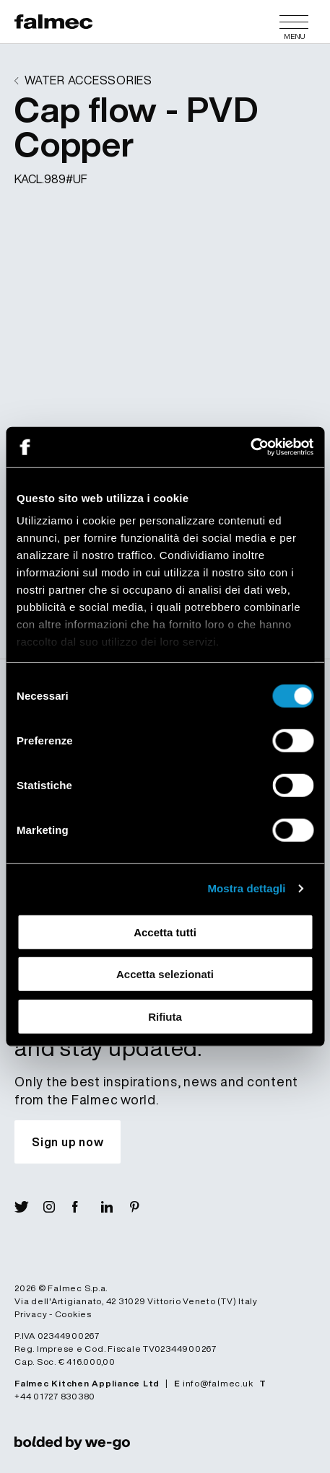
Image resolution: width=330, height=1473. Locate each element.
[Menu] (294, 21)
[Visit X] (28, 1206)
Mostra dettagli (246, 888)
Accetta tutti (165, 931)
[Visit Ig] (57, 1206)
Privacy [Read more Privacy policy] (30, 1314)
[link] (72, 1442)
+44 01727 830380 (54, 1396)
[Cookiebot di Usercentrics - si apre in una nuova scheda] (250, 447)
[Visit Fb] (86, 1206)
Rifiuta (165, 1016)
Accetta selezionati (165, 974)
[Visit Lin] (115, 1206)
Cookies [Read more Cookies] (73, 1314)
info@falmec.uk (218, 1383)
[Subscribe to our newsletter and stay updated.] (67, 1142)
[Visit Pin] (144, 1206)
